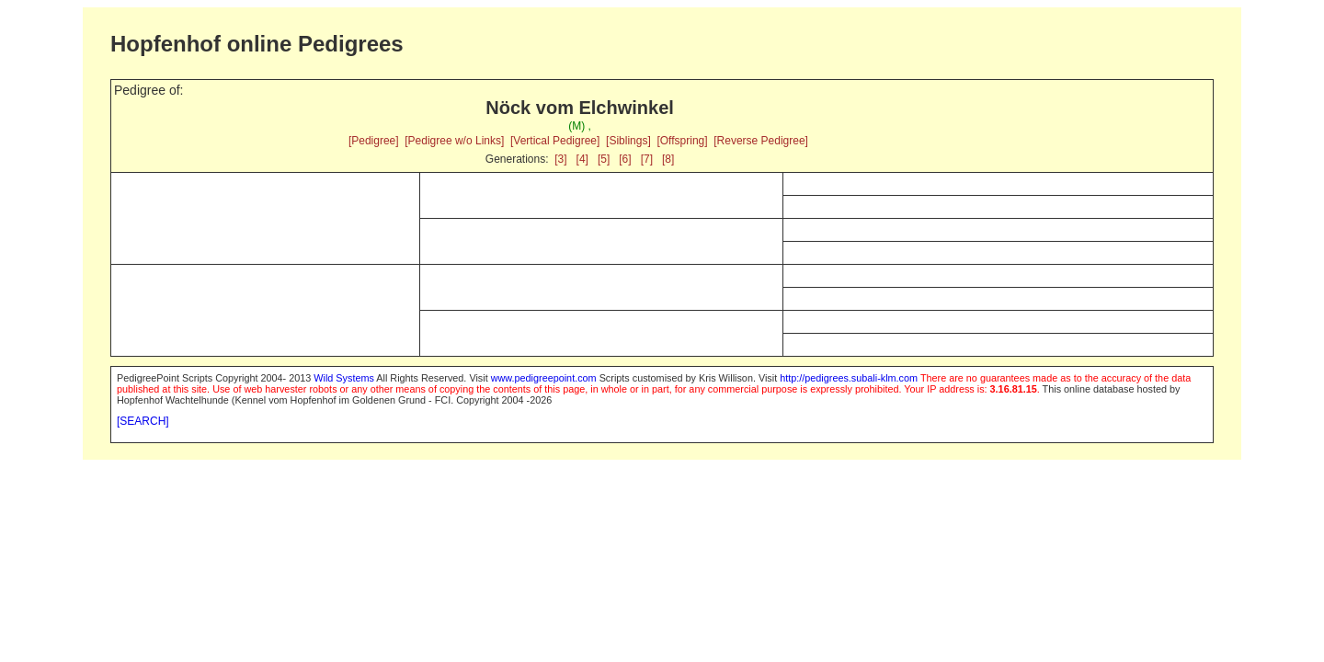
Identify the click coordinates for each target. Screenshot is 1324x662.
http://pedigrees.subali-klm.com (849, 377)
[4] (582, 159)
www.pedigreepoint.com (544, 377)
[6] (625, 159)
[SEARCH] (143, 421)
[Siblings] (628, 140)
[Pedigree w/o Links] (454, 140)
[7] (647, 159)
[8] (668, 159)
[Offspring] (681, 140)
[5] (604, 159)
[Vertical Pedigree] (554, 140)
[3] (560, 159)
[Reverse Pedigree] (760, 140)
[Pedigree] (373, 140)
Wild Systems (344, 377)
